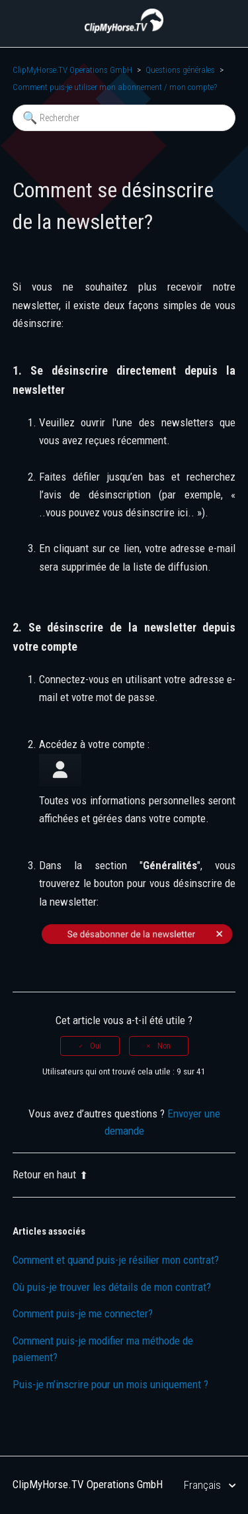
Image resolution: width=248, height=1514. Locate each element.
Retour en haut (50, 1174)
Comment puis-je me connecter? (83, 1313)
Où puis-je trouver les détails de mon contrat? (112, 1287)
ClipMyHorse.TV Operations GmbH (72, 70)
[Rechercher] (124, 118)
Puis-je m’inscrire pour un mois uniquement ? (110, 1384)
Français (204, 1484)
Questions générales (180, 70)
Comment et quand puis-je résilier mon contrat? (116, 1259)
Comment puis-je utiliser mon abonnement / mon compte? (115, 87)
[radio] (90, 1046)
